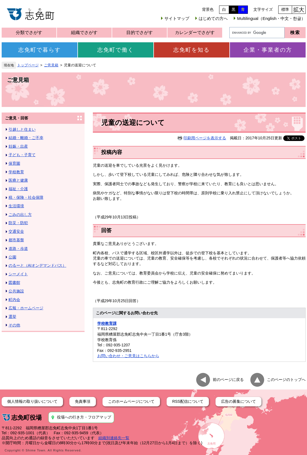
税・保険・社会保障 (26, 197)
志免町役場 (26, 417)
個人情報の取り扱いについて (32, 401)
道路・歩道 (18, 248)
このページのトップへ (286, 379)
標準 (285, 9)
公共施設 (16, 291)
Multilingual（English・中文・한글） (271, 18)
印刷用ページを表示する (204, 138)
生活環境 (16, 206)
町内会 (14, 299)
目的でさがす (139, 32)
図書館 (14, 282)
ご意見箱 (51, 65)
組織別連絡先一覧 (113, 438)
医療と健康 (18, 180)
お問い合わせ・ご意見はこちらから (128, 356)
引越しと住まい (22, 129)
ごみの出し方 (20, 214)
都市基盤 (16, 240)
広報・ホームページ (26, 308)
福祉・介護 (18, 189)
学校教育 (16, 172)
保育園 (14, 163)
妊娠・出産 (18, 146)
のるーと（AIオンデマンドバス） (37, 265)
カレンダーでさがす (195, 32)
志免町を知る (191, 50)
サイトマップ (176, 18)
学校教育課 (107, 323)
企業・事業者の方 (267, 50)
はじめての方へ (213, 18)
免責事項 (82, 401)
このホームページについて (131, 401)
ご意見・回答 (16, 118)
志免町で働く (115, 50)
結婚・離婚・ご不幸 (26, 137)
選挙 (12, 316)
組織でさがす (84, 32)
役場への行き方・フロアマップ (84, 417)
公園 (12, 257)
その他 (14, 325)
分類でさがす (29, 32)
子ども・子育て (22, 155)
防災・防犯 (18, 223)
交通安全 (16, 231)
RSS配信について (187, 401)
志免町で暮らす (39, 50)
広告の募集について (238, 401)
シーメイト (18, 274)
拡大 (298, 10)
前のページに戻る (228, 379)
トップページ (28, 65)
